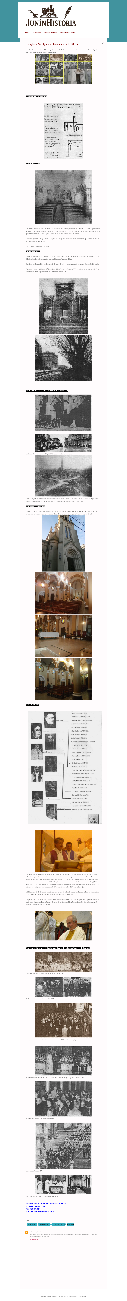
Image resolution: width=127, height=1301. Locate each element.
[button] (103, 43)
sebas (32, 1232)
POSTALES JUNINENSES (67, 32)
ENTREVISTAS (37, 32)
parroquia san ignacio (58, 1224)
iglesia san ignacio (44, 1224)
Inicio (27, 32)
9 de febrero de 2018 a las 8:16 (41, 1232)
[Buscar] (106, 4)
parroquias (70, 1224)
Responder (34, 1239)
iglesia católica (32, 1224)
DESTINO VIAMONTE (50, 32)
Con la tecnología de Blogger (63, 1293)
